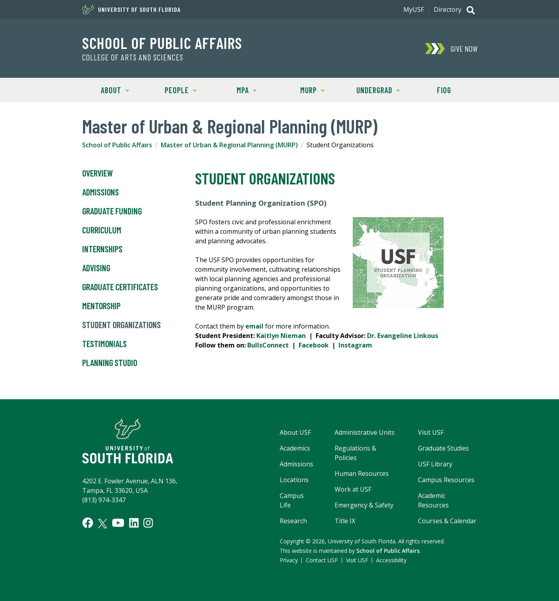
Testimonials (104, 344)
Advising (96, 268)
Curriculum (101, 230)
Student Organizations (121, 325)
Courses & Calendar (447, 520)
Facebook (314, 345)
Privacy (289, 560)
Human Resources (362, 473)
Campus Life (292, 500)
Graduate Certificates (120, 287)
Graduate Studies (443, 448)
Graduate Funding (112, 211)
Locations (294, 479)
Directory (447, 9)
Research (293, 520)
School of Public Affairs (162, 43)
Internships (102, 249)
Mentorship (101, 306)
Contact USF (322, 560)
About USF (295, 432)
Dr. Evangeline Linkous (402, 335)
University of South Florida (131, 9)
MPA (235, 89)
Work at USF (353, 489)
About (105, 89)
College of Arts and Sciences (132, 57)
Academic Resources (433, 500)
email (254, 326)
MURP (301, 89)
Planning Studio (109, 363)
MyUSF (413, 9)
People (172, 89)
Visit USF (431, 432)
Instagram (355, 345)
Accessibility (391, 560)
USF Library (435, 464)
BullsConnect (268, 345)
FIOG (444, 90)
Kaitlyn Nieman (281, 335)
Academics (295, 448)
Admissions (100, 192)
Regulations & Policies (355, 453)
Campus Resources (446, 479)
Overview (97, 173)
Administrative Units (365, 432)
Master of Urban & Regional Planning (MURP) (229, 145)
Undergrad (372, 89)
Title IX (345, 520)
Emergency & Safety (364, 505)
